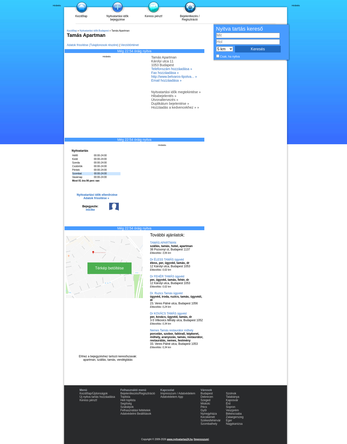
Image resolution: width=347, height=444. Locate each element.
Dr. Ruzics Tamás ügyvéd (166, 293)
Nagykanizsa (234, 423)
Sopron (230, 407)
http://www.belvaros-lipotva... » (174, 76)
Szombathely (208, 423)
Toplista (125, 396)
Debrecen (206, 396)
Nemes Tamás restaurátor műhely (172, 330)
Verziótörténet (130, 45)
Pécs (203, 407)
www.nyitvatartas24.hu (180, 439)
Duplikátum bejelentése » (170, 103)
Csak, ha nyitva (230, 56)
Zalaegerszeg (235, 417)
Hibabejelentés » (163, 96)
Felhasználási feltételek (135, 410)
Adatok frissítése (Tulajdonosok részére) (93, 45)
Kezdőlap (81, 16)
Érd (228, 403)
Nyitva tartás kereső (239, 29)
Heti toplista (127, 400)
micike (90, 209)
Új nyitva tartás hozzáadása (97, 396)
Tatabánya (232, 396)
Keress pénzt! (153, 16)
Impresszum (201, 439)
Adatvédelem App (171, 396)
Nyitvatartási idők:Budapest (94, 30)
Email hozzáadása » (166, 80)
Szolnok (231, 393)
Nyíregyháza (208, 413)
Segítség (126, 403)
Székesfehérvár (210, 420)
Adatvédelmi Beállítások (135, 413)
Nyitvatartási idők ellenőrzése (97, 194)
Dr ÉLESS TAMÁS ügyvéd (167, 259)
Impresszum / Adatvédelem (177, 393)
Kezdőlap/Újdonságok (94, 393)
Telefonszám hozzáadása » (171, 69)
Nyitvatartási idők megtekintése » (176, 92)
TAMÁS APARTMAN (163, 242)
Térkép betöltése (109, 268)
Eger (229, 420)
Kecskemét (207, 417)
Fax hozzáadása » (165, 73)
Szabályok (126, 407)
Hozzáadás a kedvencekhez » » (175, 107)
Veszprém (232, 410)
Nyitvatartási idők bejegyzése (117, 17)
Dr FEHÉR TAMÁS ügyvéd (167, 276)
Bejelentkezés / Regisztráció (190, 17)
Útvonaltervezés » (164, 100)
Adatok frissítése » (96, 198)
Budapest (206, 393)
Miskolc (205, 403)
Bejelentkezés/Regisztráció (137, 393)
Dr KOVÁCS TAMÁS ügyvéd (168, 313)
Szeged (205, 400)
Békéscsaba (234, 413)
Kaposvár (232, 400)
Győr (203, 410)
